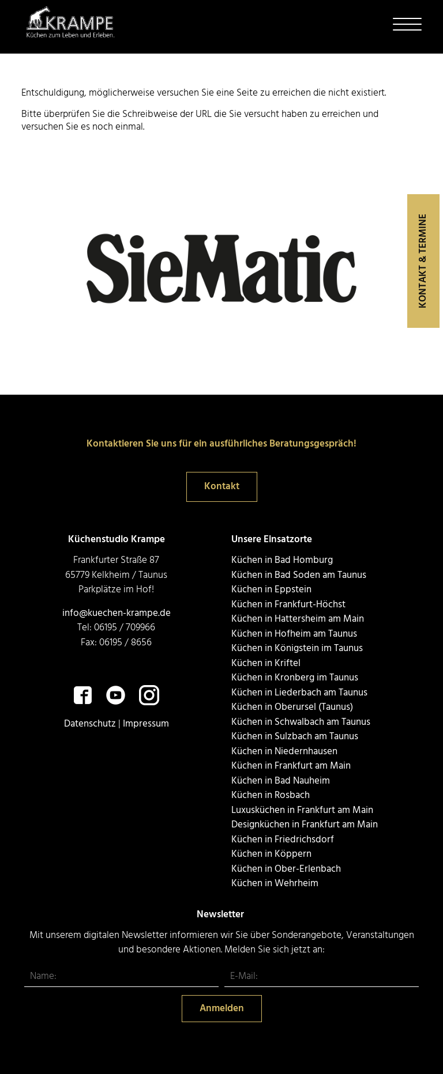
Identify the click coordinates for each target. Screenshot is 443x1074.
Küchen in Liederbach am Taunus (299, 693)
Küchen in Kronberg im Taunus (294, 678)
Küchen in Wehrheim (274, 883)
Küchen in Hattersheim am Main (297, 619)
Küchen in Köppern (271, 854)
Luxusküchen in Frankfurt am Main (302, 810)
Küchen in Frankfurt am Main (291, 766)
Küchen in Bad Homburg (282, 560)
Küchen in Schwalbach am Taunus (300, 722)
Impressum (146, 724)
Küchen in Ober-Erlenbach (286, 869)
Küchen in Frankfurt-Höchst (288, 604)
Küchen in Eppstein (271, 589)
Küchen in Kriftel (266, 663)
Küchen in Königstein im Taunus (297, 648)
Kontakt (221, 486)
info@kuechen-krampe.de (116, 613)
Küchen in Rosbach (270, 795)
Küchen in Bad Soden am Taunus (298, 575)
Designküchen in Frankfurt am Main (304, 825)
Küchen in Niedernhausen (284, 751)
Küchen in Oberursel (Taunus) (292, 707)
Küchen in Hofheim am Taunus (294, 634)
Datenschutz (90, 724)
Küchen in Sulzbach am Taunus (294, 736)
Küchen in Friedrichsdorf (282, 840)
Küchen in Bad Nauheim (280, 781)
